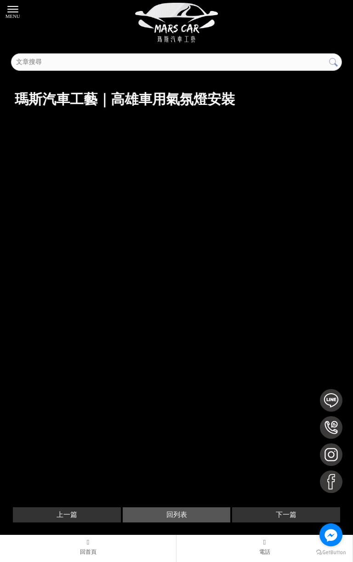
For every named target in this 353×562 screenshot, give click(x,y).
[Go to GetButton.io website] (331, 553)
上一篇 (67, 514)
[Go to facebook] (330, 534)
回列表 (176, 514)
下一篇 (286, 514)
